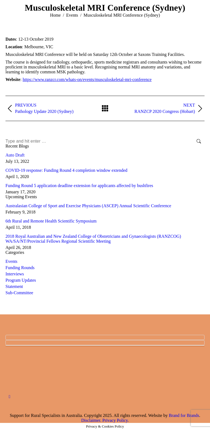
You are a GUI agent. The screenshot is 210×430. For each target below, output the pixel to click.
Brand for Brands (184, 415)
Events (11, 261)
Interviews (14, 274)
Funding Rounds (19, 267)
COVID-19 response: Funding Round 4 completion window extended (66, 170)
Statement (14, 286)
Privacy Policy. (115, 420)
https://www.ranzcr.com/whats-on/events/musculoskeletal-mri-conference (87, 79)
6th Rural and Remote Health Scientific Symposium (51, 221)
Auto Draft (15, 155)
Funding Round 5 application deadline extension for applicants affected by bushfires (79, 185)
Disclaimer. (91, 420)
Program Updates (20, 280)
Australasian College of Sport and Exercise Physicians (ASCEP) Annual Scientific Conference (88, 205)
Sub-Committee (19, 292)
